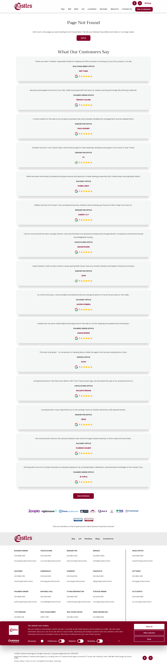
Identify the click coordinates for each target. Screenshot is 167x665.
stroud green (99, 591)
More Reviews (84, 496)
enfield (96, 550)
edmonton (72, 550)
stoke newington (75, 591)
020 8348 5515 (45, 556)
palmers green (21, 591)
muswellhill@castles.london (50, 602)
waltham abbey (48, 612)
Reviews (88, 539)
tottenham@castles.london (24, 622)
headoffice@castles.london (142, 561)
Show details (112, 661)
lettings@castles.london (141, 581)
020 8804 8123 (72, 556)
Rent (76, 9)
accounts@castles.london (142, 602)
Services (103, 9)
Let (83, 9)
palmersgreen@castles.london (25, 602)
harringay (45, 571)
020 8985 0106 (19, 576)
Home (83, 38)
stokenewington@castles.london (79, 602)
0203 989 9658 (137, 556)
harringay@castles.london (50, 581)
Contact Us (127, 9)
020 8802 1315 (19, 617)
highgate (97, 571)
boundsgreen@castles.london (25, 561)
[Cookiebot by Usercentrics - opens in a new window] (13, 660)
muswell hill (46, 591)
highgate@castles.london (102, 581)
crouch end (46, 550)
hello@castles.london (48, 622)
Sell (69, 9)
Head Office (137, 550)
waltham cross (74, 612)
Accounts (137, 591)
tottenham (20, 612)
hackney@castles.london (23, 581)
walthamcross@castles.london (78, 622)
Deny (149, 659)
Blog (149, 3)
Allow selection (149, 652)
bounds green (21, 550)
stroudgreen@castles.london (103, 602)
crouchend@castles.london (50, 561)
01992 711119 (44, 617)
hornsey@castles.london (76, 581)
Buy (63, 9)
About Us (115, 9)
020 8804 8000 (98, 556)
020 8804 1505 (137, 576)
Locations (92, 9)
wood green (20, 632)
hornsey (71, 571)
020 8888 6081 (19, 556)
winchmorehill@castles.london (104, 622)
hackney (18, 571)
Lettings (136, 571)
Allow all (149, 646)
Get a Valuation (144, 9)
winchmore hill (100, 612)
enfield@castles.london (101, 561)
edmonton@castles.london (77, 561)
